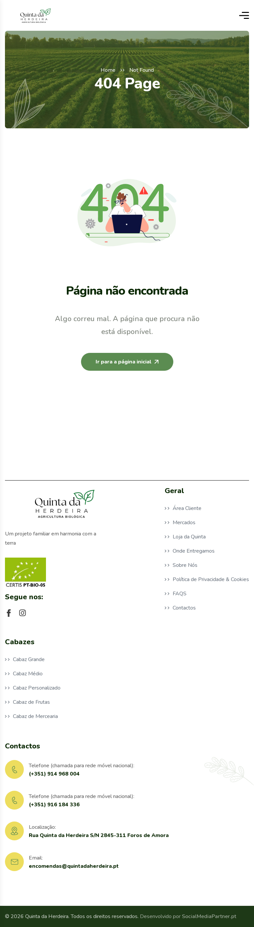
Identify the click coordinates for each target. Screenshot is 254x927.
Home (108, 70)
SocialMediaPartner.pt (209, 916)
